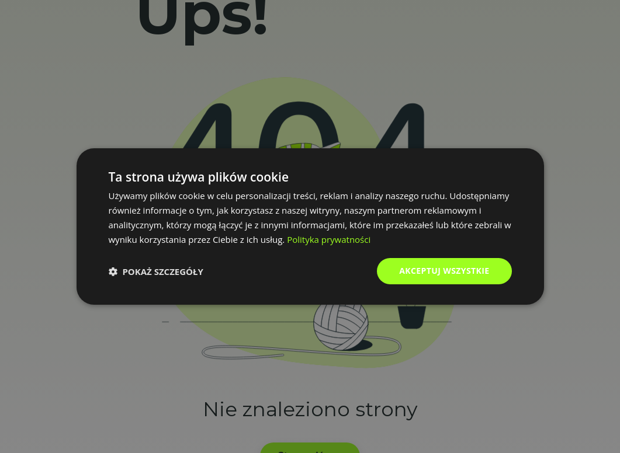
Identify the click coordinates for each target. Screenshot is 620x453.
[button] (156, 271)
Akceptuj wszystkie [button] (444, 270)
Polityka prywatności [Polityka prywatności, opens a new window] (328, 239)
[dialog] (310, 226)
